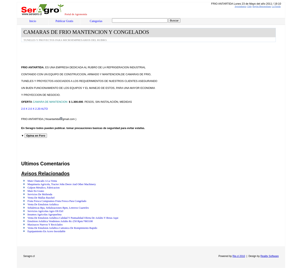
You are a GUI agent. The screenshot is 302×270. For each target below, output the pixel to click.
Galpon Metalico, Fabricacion (43, 187)
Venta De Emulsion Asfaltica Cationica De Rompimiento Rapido (62, 228)
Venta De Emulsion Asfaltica (43, 204)
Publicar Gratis (64, 21)
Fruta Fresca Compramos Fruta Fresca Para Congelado (56, 201)
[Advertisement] (97, 53)
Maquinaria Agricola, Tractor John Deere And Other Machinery (61, 184)
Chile (249, 6)
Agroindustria (240, 6)
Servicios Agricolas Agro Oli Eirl (45, 211)
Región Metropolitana (262, 6)
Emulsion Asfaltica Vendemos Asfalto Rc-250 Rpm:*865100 (60, 221)
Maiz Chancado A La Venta (42, 180)
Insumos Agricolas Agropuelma (44, 214)
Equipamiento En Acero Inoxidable (46, 231)
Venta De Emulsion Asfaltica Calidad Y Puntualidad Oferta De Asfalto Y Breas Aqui (72, 217)
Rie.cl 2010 (238, 256)
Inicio (32, 21)
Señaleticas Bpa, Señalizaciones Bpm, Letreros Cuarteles (58, 207)
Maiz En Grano (35, 191)
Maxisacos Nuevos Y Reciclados (45, 224)
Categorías (96, 21)
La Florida (276, 6)
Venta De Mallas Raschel (41, 197)
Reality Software (269, 256)
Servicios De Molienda (39, 194)
